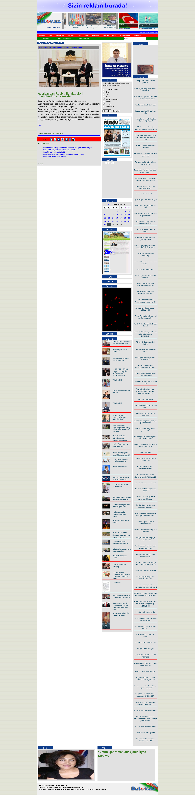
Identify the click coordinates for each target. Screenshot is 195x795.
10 (125, 215)
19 (105, 221)
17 (125, 218)
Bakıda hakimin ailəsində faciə (145, 105)
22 (117, 221)
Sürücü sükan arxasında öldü (145, 483)
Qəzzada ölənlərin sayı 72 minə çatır (145, 382)
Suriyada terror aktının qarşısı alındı (145, 351)
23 (121, 221)
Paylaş (40, 125)
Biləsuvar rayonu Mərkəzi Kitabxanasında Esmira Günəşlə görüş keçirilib (106, 28)
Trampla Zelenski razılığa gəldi (145, 671)
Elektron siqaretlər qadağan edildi (145, 230)
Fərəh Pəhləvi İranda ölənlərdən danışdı (145, 325)
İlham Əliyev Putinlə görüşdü (54, 152)
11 (129, 215)
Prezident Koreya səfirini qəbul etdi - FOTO (59, 150)
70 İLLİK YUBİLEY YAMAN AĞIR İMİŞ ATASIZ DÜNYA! (119, 417)
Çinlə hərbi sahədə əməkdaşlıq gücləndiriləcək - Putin (63, 154)
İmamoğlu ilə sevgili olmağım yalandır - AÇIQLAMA (145, 120)
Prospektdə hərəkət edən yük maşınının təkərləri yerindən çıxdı (145, 137)
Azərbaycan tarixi (111, 89)
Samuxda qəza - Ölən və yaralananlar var (145, 523)
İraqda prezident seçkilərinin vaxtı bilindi (145, 358)
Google (62, 139)
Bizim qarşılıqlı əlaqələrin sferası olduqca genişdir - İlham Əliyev (67, 148)
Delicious (73, 139)
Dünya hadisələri (111, 99)
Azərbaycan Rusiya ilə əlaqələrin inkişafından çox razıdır (60, 47)
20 (109, 221)
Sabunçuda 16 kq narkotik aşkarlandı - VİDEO (145, 222)
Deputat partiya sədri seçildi (145, 612)
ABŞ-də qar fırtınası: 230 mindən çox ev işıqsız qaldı (145, 445)
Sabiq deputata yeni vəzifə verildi (145, 710)
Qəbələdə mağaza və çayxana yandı (145, 490)
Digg (66, 139)
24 (125, 221)
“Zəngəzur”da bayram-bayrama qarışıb (121, 359)
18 (129, 218)
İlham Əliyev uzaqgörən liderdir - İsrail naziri (145, 90)
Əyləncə (108, 102)
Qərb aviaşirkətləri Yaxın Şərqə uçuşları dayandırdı (145, 687)
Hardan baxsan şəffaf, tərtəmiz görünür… (145, 627)
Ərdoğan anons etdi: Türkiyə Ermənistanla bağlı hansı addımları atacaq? (120, 606)
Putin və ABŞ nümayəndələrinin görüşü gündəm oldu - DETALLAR (145, 334)
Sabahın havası (145, 452)
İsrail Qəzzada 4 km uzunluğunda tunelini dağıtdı (145, 366)
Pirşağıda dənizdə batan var (148, 25)
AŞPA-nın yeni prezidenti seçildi (145, 200)
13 (109, 218)
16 (121, 218)
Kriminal (108, 104)
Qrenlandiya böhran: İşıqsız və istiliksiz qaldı (145, 309)
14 (113, 218)
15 (117, 218)
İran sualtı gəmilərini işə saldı (145, 570)
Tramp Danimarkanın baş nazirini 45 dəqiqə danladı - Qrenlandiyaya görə (145, 391)
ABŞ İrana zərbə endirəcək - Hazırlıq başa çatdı (145, 740)
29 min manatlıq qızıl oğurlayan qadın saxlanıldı (145, 422)
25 (129, 221)
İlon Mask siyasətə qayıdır (145, 733)
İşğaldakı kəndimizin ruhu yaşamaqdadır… (122, 550)
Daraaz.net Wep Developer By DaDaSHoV (66, 787)
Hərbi (107, 92)
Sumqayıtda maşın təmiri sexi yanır (145, 206)
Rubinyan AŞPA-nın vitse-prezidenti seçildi (145, 187)
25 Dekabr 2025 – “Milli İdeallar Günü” (121, 485)
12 (105, 218)
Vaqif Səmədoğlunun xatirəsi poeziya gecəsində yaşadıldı (120, 438)
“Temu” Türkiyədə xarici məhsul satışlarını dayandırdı (145, 317)
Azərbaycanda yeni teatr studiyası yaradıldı (121, 506)
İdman (107, 94)
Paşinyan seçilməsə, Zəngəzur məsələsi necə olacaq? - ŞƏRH (121, 535)
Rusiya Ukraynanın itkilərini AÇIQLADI (145, 414)
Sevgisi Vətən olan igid (72, 26)
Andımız (121, 24)
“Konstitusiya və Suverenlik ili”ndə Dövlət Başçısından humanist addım (121, 575)
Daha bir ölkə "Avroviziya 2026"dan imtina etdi (121, 478)
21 (113, 221)
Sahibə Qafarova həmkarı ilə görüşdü (145, 276)
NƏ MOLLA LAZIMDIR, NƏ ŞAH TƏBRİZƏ (89, 27)
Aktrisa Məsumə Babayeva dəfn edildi (145, 406)
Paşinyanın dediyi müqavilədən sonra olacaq (119, 514)
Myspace (58, 139)
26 (105, 225)
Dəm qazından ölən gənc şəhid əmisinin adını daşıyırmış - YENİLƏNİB (145, 604)
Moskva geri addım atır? (145, 270)
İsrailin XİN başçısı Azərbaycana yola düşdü (145, 263)
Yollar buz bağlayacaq (145, 399)
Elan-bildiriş (117, 582)
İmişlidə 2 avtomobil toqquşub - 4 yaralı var (145, 531)
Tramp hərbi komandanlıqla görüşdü (150, 32)
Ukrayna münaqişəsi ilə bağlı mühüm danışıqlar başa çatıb (145, 563)
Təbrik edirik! (117, 380)
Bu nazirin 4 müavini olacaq (145, 194)
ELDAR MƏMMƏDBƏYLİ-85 (145, 643)
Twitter (54, 139)
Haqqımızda (56, 27)
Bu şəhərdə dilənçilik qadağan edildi (145, 112)
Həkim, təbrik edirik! (120, 466)
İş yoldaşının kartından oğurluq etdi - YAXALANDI (145, 438)
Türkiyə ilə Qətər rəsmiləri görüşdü (145, 343)
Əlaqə (49, 27)
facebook (51, 139)
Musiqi (107, 97)
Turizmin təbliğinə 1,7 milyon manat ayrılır (145, 163)
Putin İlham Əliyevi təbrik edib (54, 156)
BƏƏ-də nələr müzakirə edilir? (145, 727)
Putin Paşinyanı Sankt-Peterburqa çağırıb (121, 460)
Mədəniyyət (109, 106)
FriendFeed (70, 139)
